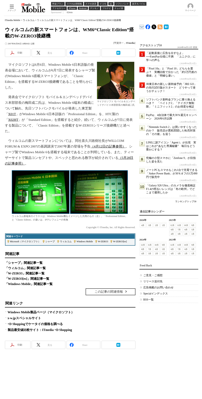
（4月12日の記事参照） (108, 146)
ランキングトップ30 (185, 201)
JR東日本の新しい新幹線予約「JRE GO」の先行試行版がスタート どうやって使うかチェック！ (171, 88)
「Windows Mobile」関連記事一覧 (29, 284)
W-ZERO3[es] (120, 241)
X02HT (13, 120)
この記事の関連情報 (109, 291)
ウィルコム (29, 20)
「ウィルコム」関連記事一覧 (25, 268)
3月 (149, 225)
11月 (179, 225)
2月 (156, 225)
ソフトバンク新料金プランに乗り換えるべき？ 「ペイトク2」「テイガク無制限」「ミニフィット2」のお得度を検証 (171, 103)
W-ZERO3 (103, 241)
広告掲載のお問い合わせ (158, 287)
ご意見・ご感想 (153, 275)
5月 (192, 230)
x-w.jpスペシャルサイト (24, 318)
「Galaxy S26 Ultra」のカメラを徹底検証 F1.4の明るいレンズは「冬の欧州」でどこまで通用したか (172, 189)
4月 (142, 225)
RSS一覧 (148, 299)
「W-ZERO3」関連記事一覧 (25, 273)
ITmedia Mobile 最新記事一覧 (160, 26)
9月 (192, 225)
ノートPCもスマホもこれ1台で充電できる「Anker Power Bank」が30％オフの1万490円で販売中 (171, 174)
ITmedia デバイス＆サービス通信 (141, 26)
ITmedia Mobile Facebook (147, 26)
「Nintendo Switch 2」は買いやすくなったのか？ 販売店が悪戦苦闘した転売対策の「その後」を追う (171, 131)
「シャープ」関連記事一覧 (24, 262)
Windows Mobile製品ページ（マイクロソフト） (41, 312)
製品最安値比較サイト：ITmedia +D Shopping (40, 330)
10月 (186, 225)
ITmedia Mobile (12, 20)
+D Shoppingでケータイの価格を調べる (35, 324)
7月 (179, 230)
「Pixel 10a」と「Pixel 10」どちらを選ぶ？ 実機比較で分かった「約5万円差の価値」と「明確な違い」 (171, 72)
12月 (172, 225)
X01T (12, 114)
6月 (186, 230)
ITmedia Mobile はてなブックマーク (166, 26)
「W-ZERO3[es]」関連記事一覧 (27, 278)
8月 (172, 230)
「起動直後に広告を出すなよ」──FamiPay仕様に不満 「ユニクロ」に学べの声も (171, 57)
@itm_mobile (154, 26)
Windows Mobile (85, 241)
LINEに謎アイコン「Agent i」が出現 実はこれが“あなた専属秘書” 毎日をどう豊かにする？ (171, 146)
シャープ (50, 241)
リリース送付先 (153, 281)
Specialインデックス (155, 293)
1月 (163, 225)
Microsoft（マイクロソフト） (25, 241)
